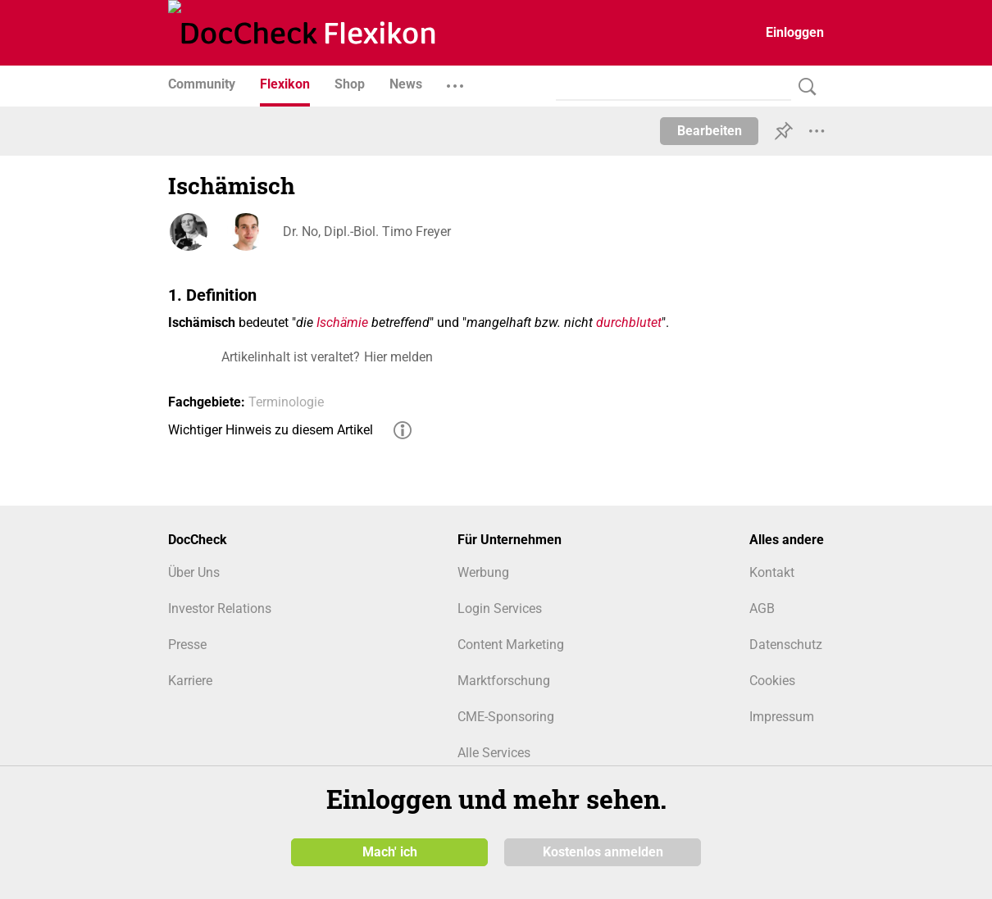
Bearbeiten (709, 130)
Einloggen (795, 32)
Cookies (772, 680)
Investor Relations (219, 608)
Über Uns (194, 572)
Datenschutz (785, 644)
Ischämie (342, 322)
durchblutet (629, 322)
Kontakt (771, 572)
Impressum (781, 716)
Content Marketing (510, 644)
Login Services (499, 608)
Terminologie (286, 402)
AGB (762, 608)
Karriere (190, 680)
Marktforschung (503, 680)
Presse (187, 644)
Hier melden (398, 357)
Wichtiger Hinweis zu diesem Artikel (270, 430)
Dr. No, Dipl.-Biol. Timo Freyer (367, 231)
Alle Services (493, 753)
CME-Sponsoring (505, 716)
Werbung (483, 572)
